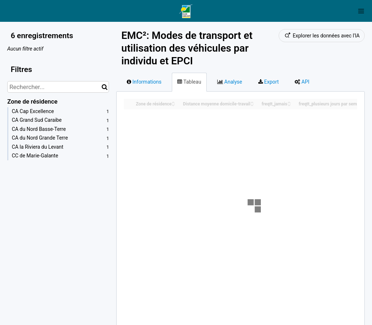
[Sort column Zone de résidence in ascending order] (173, 102)
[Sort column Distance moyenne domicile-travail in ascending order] (252, 102)
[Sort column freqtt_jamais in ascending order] (289, 102)
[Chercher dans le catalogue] (104, 87)
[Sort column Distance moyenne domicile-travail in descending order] (252, 104)
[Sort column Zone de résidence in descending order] (173, 104)
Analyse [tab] (229, 82)
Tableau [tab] (189, 82)
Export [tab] (268, 82)
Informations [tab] (144, 82)
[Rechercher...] (58, 87)
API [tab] (302, 82)
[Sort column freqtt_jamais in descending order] (289, 104)
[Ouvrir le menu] (361, 11)
